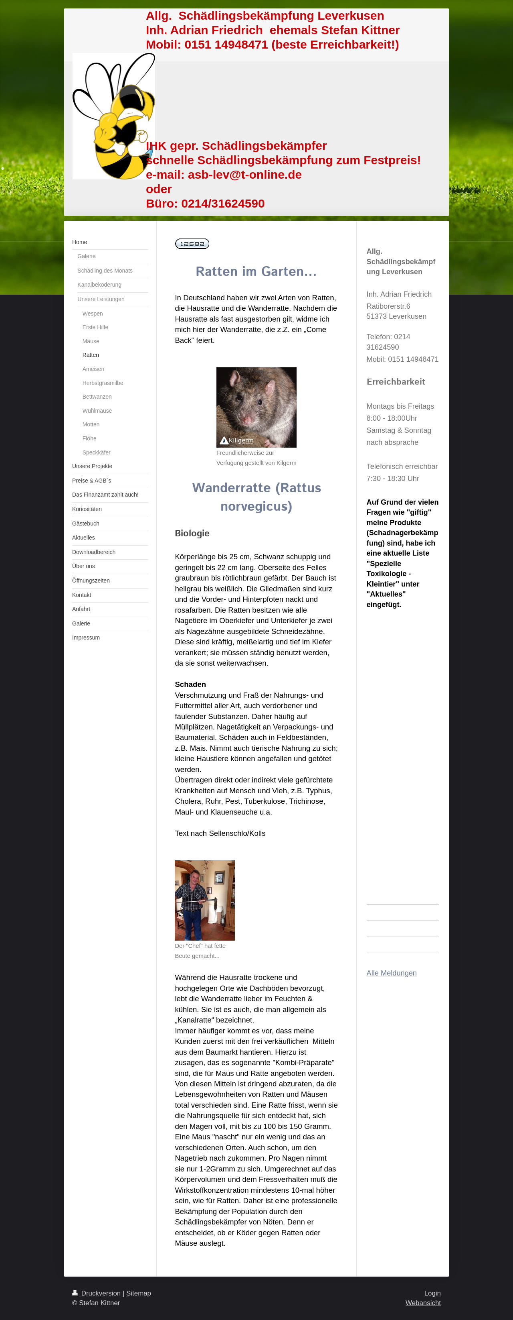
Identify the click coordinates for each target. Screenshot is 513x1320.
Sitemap (138, 1293)
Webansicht (423, 1303)
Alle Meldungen (392, 973)
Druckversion (97, 1293)
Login (432, 1293)
